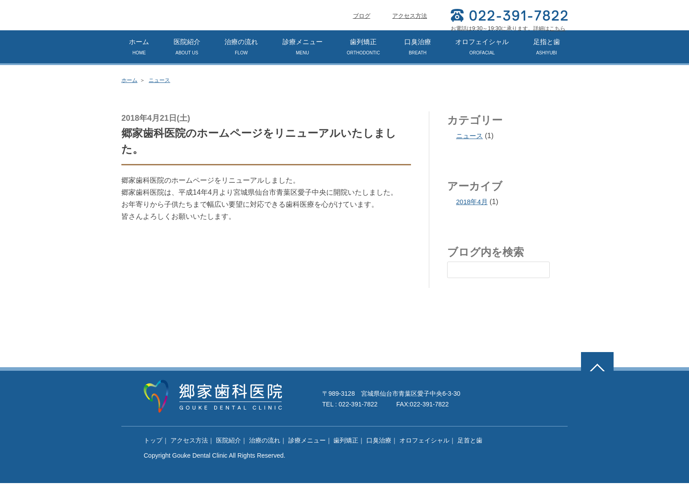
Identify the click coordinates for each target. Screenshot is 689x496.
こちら (557, 28)
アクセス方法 (409, 28)
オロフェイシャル (482, 59)
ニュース (159, 93)
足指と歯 (546, 59)
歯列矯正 (363, 59)
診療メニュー (302, 59)
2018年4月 (473, 214)
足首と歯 (469, 453)
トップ (153, 453)
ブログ (361, 28)
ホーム (139, 59)
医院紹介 (187, 59)
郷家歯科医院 (190, 22)
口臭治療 (417, 59)
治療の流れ (241, 59)
